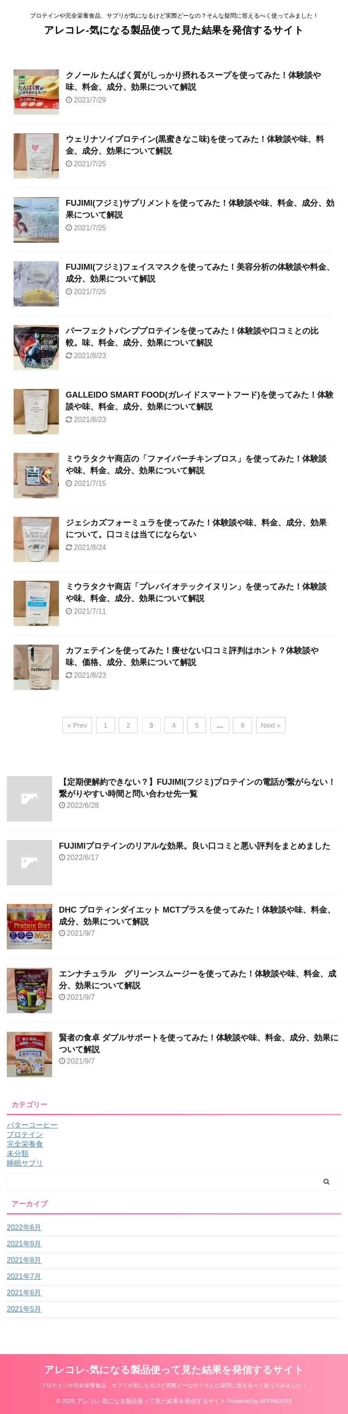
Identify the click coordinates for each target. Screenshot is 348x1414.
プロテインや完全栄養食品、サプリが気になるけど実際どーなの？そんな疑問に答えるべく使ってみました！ (174, 1385)
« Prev (77, 725)
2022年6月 (24, 1227)
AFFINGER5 (275, 1401)
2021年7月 (24, 1276)
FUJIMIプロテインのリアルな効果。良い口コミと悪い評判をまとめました (194, 845)
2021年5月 (24, 1309)
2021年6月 (24, 1293)
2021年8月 (24, 1260)
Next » (270, 725)
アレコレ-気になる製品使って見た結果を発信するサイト (174, 30)
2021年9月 (24, 1244)
